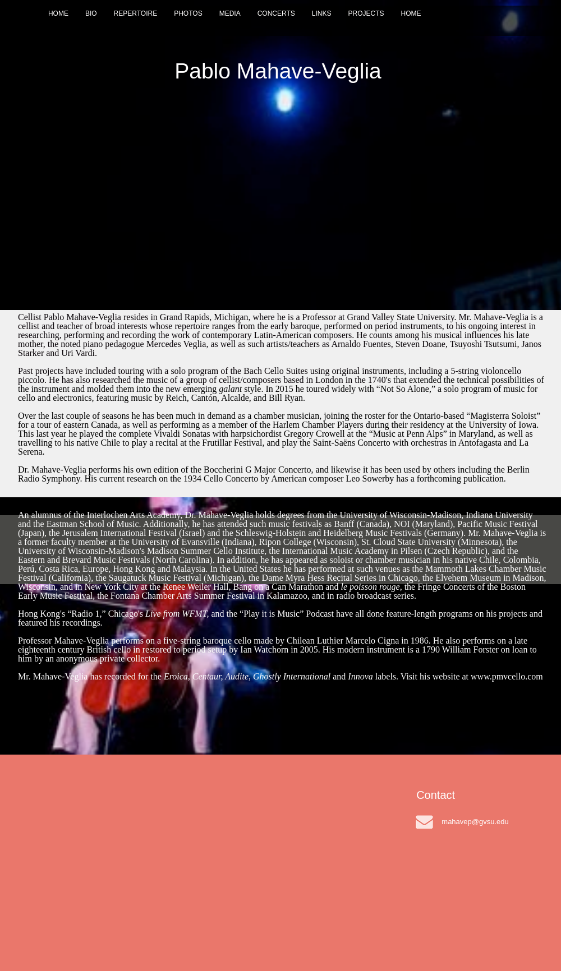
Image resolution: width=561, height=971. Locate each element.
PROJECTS (366, 13)
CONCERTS (276, 13)
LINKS (322, 13)
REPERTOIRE (136, 13)
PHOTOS (188, 13)
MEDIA (230, 13)
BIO (91, 13)
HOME (58, 13)
